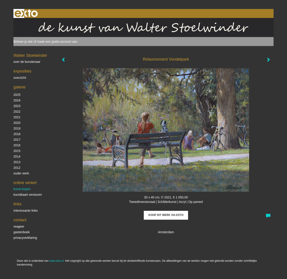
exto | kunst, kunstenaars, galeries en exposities (26, 13)
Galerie (19, 87)
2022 (16, 111)
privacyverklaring (25, 237)
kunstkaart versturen (27, 194)
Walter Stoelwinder (30, 55)
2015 (16, 151)
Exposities (22, 71)
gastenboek (21, 232)
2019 (16, 128)
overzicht (19, 77)
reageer (18, 226)
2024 (16, 100)
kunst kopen (21, 189)
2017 (16, 139)
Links (17, 204)
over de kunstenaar (26, 62)
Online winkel (25, 182)
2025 (16, 95)
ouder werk (21, 173)
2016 (16, 145)
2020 (16, 123)
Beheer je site (23, 41)
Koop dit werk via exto (165, 215)
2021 (16, 117)
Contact (19, 220)
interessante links (25, 210)
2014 (16, 156)
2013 (16, 162)
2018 (16, 134)
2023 (16, 106)
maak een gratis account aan (57, 41)
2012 (16, 167)
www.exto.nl (56, 260)
